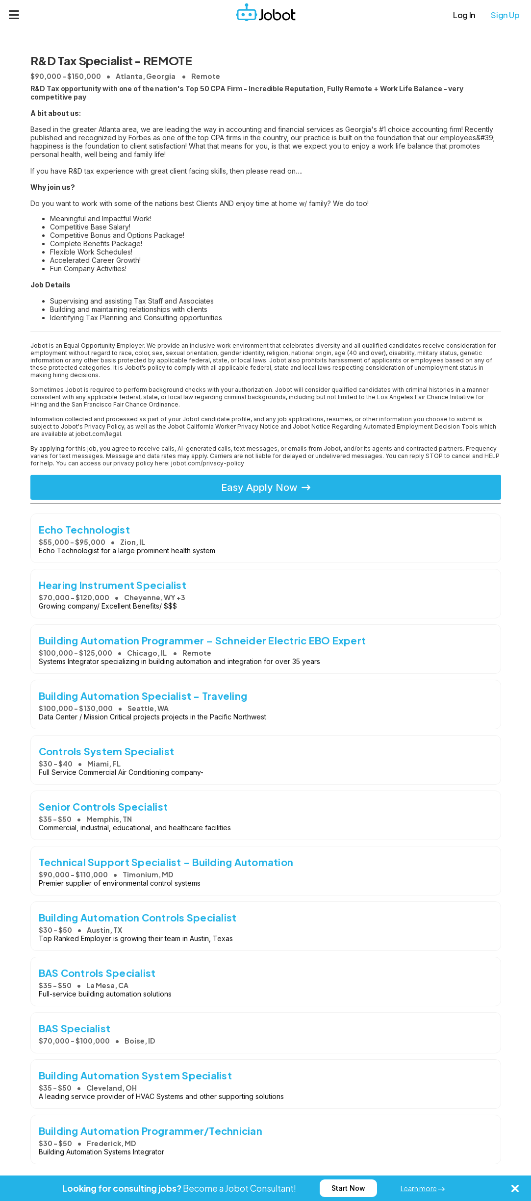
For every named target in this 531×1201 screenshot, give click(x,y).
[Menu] (14, 14)
